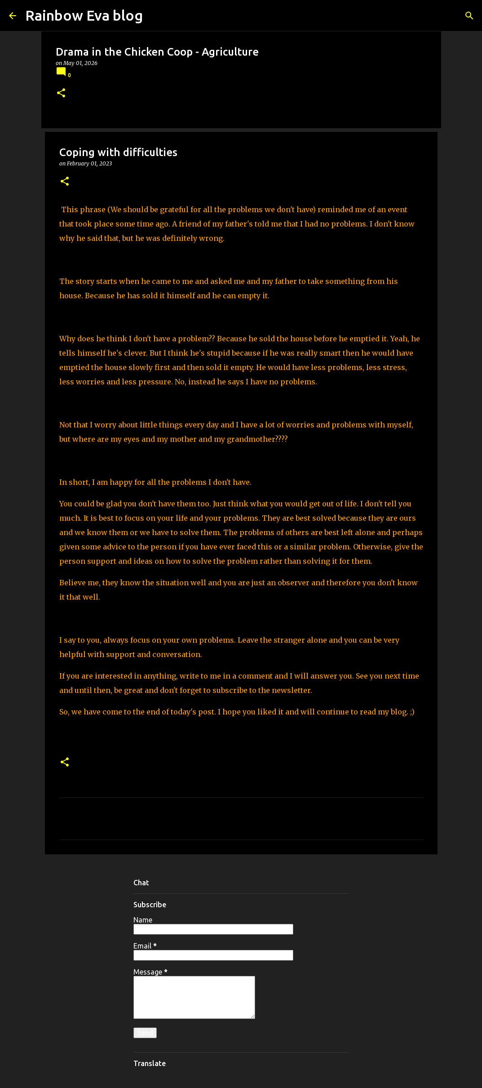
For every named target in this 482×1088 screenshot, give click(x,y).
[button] (61, 93)
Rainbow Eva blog (84, 15)
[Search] (469, 15)
